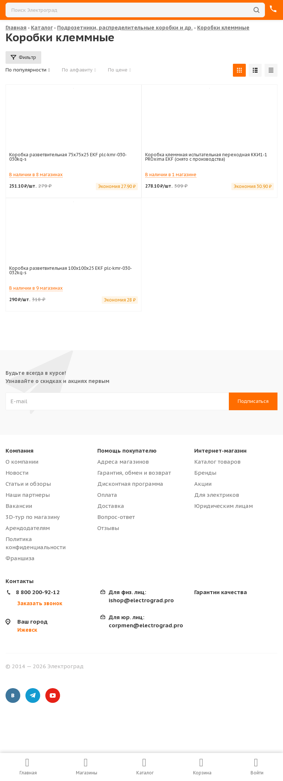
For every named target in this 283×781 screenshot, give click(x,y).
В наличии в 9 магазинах (36, 288)
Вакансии (19, 505)
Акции (203, 483)
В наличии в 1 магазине (170, 174)
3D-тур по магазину (33, 516)
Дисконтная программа (130, 483)
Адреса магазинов (123, 461)
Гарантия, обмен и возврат (134, 472)
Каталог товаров (217, 461)
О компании (22, 461)
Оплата (107, 494)
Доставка (110, 505)
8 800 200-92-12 (38, 592)
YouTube (52, 695)
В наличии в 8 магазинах (36, 174)
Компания (20, 450)
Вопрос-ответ (116, 516)
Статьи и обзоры (28, 483)
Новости (17, 472)
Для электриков (216, 494)
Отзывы (108, 527)
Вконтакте (13, 695)
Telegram (32, 695)
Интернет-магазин (220, 450)
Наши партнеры (28, 494)
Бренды (205, 472)
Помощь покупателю (127, 450)
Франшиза (20, 558)
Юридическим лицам (223, 505)
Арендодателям (28, 527)
